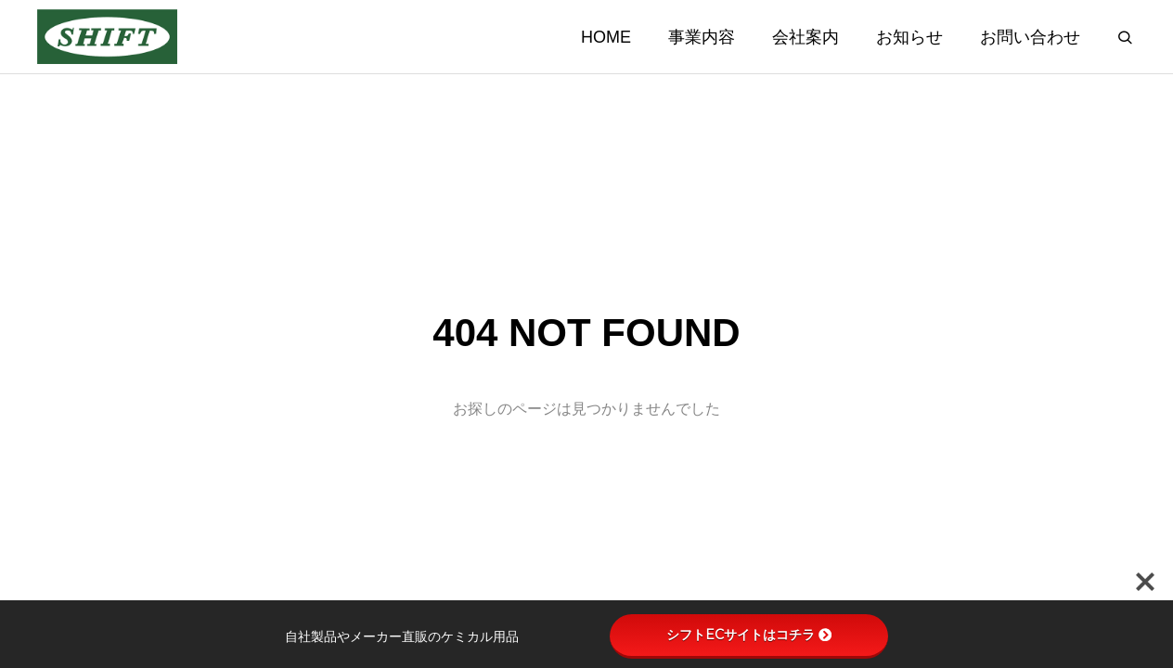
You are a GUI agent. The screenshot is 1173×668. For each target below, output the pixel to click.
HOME (606, 37)
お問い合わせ (1030, 37)
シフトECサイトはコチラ (748, 634)
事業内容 (701, 37)
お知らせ (909, 37)
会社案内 (805, 37)
